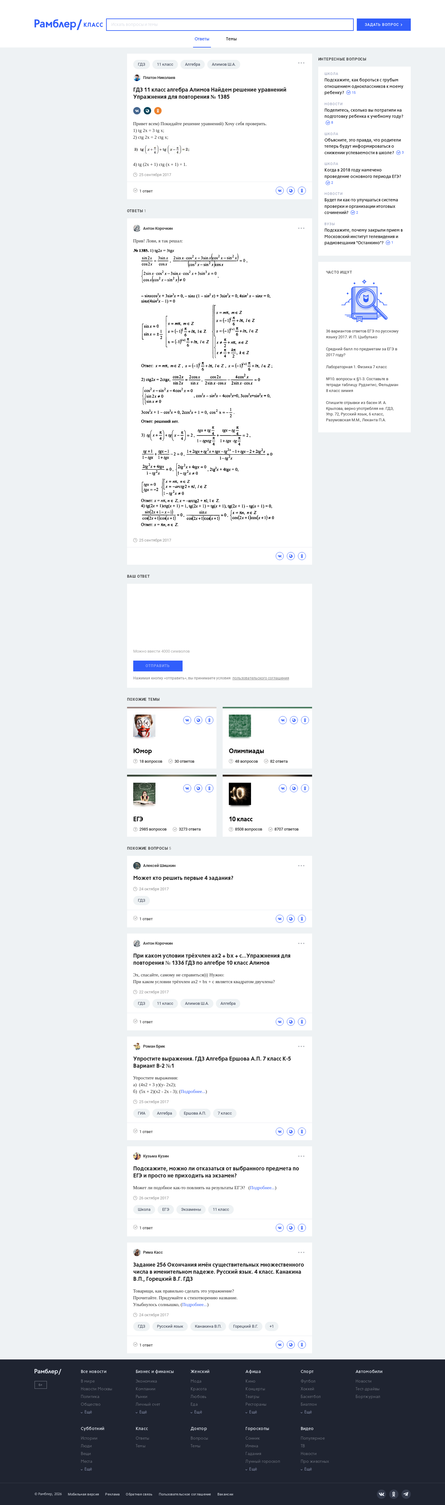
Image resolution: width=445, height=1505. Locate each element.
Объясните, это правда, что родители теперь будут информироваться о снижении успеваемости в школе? (362, 146)
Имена (251, 1446)
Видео (307, 1429)
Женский (200, 1372)
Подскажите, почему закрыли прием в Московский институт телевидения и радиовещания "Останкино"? (363, 236)
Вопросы (199, 1439)
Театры (252, 1397)
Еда (194, 1405)
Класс (142, 1429)
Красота (199, 1389)
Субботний (93, 1429)
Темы (141, 1446)
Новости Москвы (97, 1389)
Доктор (199, 1429)
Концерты (255, 1389)
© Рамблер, (44, 1494)
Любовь (198, 1397)
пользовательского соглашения (261, 678)
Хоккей (308, 1389)
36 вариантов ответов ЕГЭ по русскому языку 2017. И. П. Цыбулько (362, 334)
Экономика (146, 1381)
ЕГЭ (138, 819)
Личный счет (148, 1405)
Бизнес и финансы (155, 1372)
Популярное (313, 1439)
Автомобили (369, 1372)
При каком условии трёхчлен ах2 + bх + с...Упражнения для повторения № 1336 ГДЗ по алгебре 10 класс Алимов (211, 959)
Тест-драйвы (368, 1389)
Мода (196, 1381)
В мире (88, 1381)
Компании (145, 1389)
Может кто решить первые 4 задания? (183, 878)
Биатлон (309, 1405)
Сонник (252, 1439)
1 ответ (143, 190)
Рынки (142, 1397)
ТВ (303, 1446)
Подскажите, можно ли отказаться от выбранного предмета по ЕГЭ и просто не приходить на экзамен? (216, 1172)
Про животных (315, 1462)
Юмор (142, 751)
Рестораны (255, 1405)
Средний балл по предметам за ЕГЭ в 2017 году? (361, 352)
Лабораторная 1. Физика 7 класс (356, 367)
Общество (91, 1405)
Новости (364, 1381)
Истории (89, 1439)
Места (87, 1462)
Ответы (143, 1439)
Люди (86, 1446)
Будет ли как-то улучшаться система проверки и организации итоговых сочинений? (361, 206)
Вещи (86, 1454)
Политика (90, 1397)
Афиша (253, 1372)
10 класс (241, 819)
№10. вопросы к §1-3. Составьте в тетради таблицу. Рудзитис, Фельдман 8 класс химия (362, 385)
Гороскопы (257, 1429)
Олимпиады (246, 751)
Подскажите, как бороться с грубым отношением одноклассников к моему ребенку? (363, 86)
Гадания (253, 1454)
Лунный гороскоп (262, 1462)
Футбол (308, 1381)
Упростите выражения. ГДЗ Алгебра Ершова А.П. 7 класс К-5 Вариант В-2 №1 (212, 1062)
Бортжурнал (368, 1397)
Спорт (307, 1372)
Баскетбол (311, 1397)
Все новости (93, 1372)
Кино (250, 1381)
